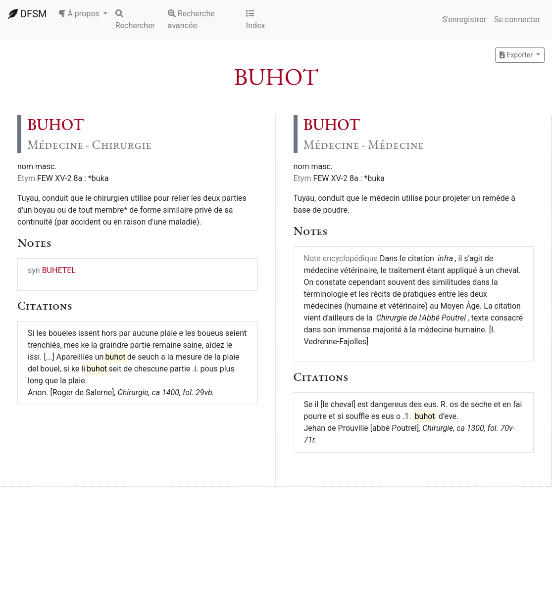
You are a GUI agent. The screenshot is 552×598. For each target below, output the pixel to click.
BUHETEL (59, 270)
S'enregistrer (464, 19)
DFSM (27, 14)
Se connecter (517, 19)
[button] (82, 14)
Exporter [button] (517, 55)
